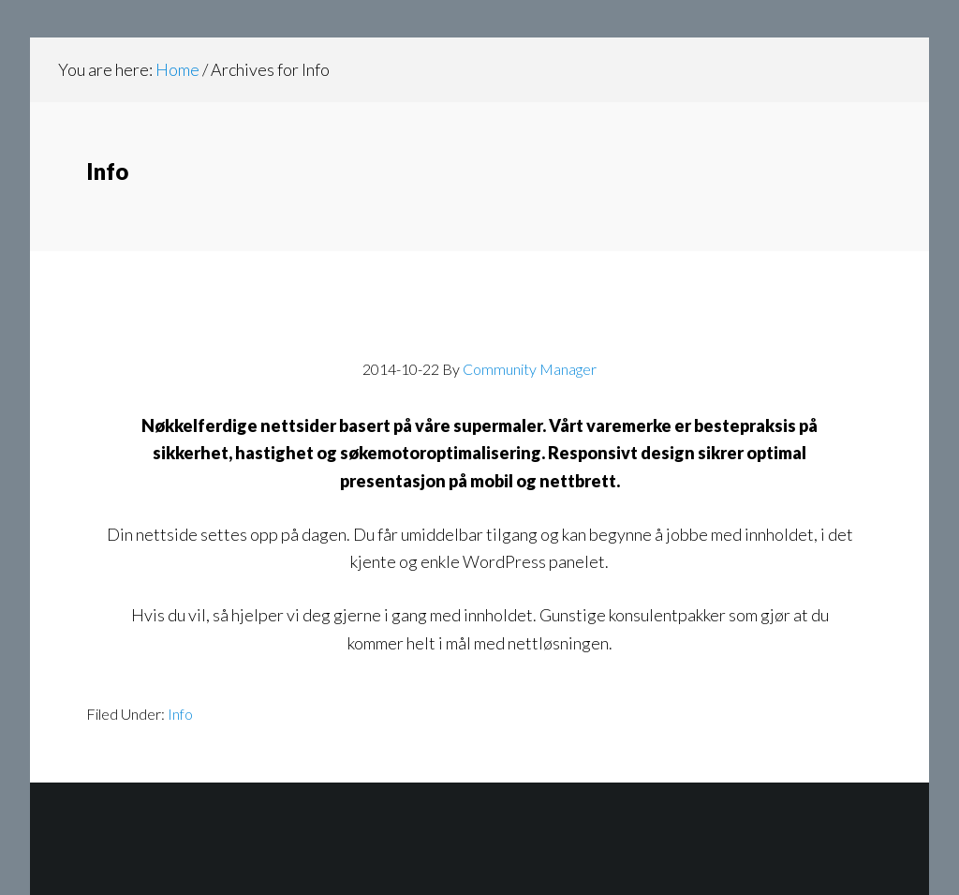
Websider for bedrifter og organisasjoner (479, 327)
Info (180, 714)
